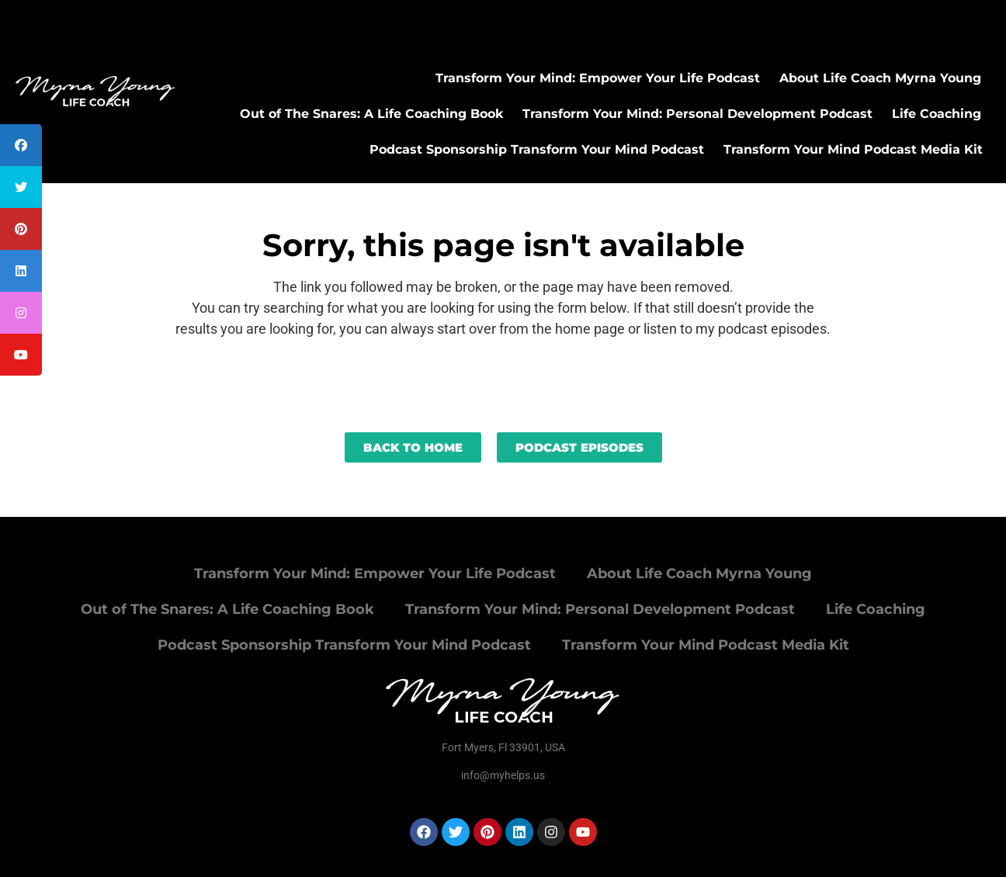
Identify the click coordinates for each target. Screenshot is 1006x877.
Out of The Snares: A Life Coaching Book (371, 113)
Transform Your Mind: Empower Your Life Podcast (597, 78)
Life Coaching (936, 113)
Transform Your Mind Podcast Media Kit (853, 149)
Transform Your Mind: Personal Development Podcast (697, 113)
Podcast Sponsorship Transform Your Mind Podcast (536, 149)
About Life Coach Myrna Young (880, 78)
